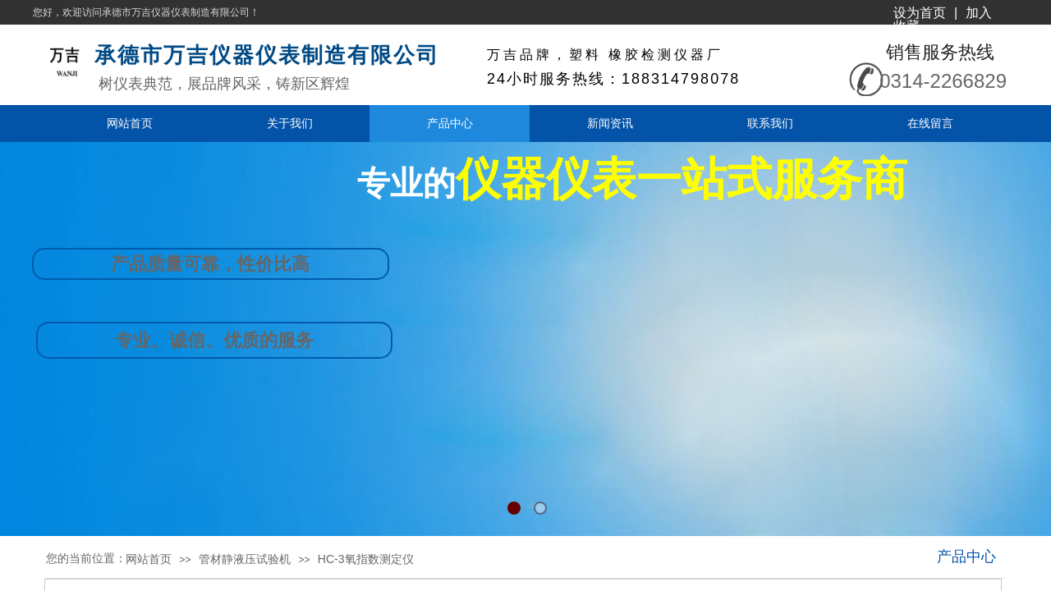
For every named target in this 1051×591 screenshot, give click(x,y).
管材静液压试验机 (245, 559)
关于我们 (290, 123)
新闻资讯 (610, 123)
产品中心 (450, 123)
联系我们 (770, 123)
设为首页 (919, 13)
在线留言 (930, 123)
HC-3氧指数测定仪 (366, 559)
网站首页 (130, 123)
